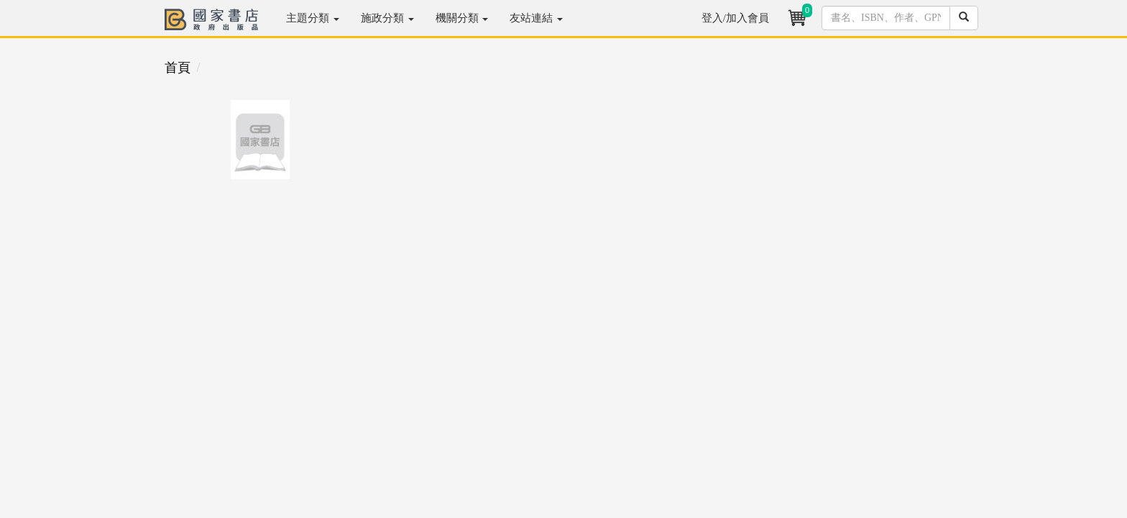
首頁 (177, 67)
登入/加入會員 (735, 18)
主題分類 (312, 18)
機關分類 (462, 18)
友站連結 (536, 18)
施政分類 (387, 18)
